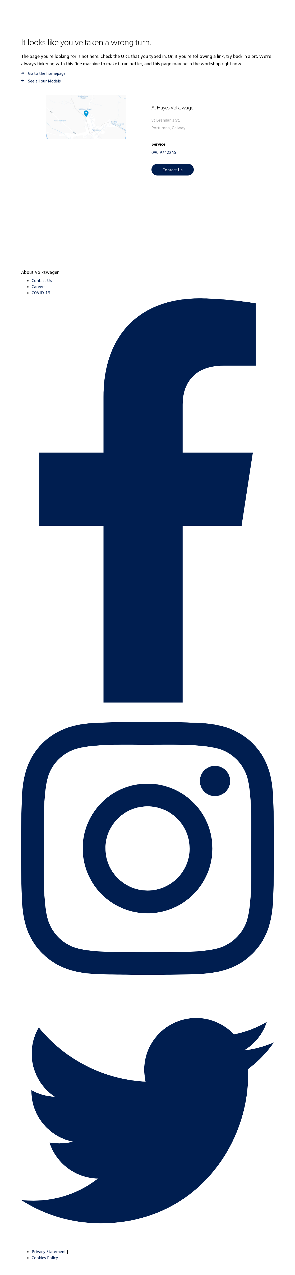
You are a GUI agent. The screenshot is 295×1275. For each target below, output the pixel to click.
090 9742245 (163, 152)
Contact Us (173, 169)
